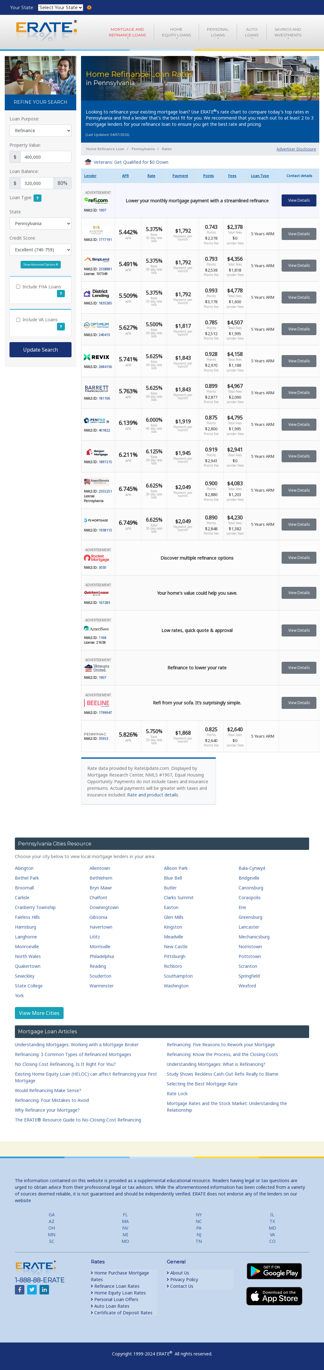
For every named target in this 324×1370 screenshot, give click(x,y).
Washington (176, 986)
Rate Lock (177, 1093)
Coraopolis (250, 897)
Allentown (100, 868)
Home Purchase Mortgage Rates (120, 1276)
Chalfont (98, 897)
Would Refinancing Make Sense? (48, 1090)
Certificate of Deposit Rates (122, 1313)
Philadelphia (102, 956)
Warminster (102, 986)
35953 (103, 738)
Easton (171, 907)
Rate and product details (152, 795)
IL (272, 1215)
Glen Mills (174, 917)
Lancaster (249, 927)
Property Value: (25, 145)
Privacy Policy (182, 1279)
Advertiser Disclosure (296, 149)
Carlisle (22, 897)
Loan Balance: (24, 171)
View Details (299, 200)
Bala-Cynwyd (252, 868)
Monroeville (27, 946)
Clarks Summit (179, 897)
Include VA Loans (40, 319)
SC (51, 1241)
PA (199, 1228)
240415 (104, 335)
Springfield (249, 976)
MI (125, 1235)
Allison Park (176, 868)
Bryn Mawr (101, 888)
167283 (104, 602)
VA (272, 1235)
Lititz (95, 937)
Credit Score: (22, 238)
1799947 (105, 712)
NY (199, 1215)
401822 (104, 430)
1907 (102, 210)
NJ (198, 1235)
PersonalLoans (218, 32)
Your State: (22, 7)
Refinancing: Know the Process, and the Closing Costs (222, 1054)
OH (51, 1228)
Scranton (248, 966)
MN (51, 1235)
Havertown (101, 927)
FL (125, 1215)
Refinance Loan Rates (115, 1286)
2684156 (105, 367)
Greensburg (250, 917)
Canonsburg (251, 888)
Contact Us (180, 1286)
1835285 (105, 303)
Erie (242, 907)
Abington (24, 868)
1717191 (105, 239)
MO (125, 1241)
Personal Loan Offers (114, 1299)
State (15, 212)
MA (125, 1221)
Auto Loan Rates (110, 1306)
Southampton (178, 976)
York (19, 995)
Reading (98, 966)
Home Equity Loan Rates (118, 1293)
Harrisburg (25, 927)
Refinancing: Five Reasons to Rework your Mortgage (221, 1044)
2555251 (105, 491)
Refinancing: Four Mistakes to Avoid (52, 1100)
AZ (51, 1221)
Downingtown (104, 907)
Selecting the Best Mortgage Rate (202, 1084)
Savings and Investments (288, 32)
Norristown (250, 946)
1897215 (105, 462)
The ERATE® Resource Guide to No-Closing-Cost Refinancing (78, 1120)
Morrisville (100, 946)
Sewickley (24, 976)
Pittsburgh (174, 956)
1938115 (105, 530)
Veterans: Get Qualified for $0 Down (131, 162)
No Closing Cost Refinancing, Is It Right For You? (65, 1064)
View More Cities (39, 1013)
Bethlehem (101, 878)
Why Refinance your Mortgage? (47, 1110)
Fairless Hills (27, 917)
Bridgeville (249, 878)
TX (272, 1221)
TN (199, 1241)
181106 (104, 398)
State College (29, 986)
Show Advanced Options (40, 264)
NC (199, 1221)
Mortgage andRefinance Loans (127, 32)
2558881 (105, 269)
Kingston (173, 927)
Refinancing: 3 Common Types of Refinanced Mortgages (73, 1054)
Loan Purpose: (24, 119)
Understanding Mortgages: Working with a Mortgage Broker (77, 1044)
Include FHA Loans (41, 287)
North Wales (28, 956)
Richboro (173, 966)
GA (52, 1215)
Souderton (100, 976)
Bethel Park (27, 878)
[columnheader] (98, 176)
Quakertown (27, 966)
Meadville (173, 937)
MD (272, 1228)
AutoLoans (252, 32)
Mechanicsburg (254, 937)
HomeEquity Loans (176, 32)
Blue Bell (173, 878)
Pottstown (250, 956)
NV (125, 1228)
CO (272, 1241)
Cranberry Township (35, 907)
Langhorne (26, 937)
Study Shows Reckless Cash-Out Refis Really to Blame (222, 1074)
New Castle (176, 946)
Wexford (247, 986)
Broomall (24, 888)
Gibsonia (98, 917)
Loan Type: (20, 197)
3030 (102, 567)
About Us (178, 1273)
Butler (170, 888)
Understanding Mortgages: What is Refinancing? (216, 1064)
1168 (102, 638)
